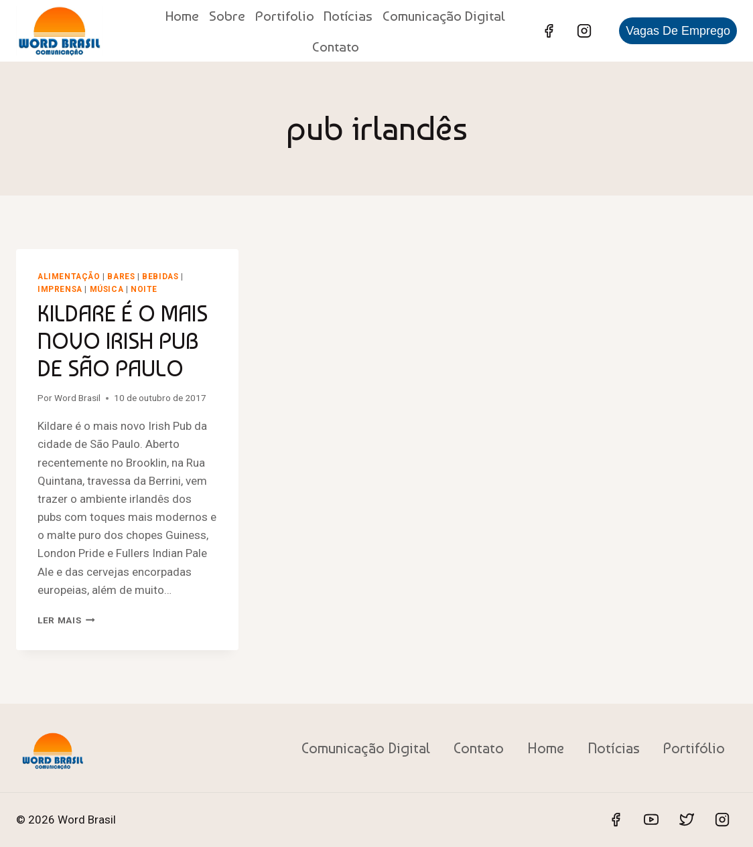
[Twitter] (686, 819)
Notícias (348, 15)
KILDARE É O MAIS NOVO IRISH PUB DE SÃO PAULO (123, 341)
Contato (335, 46)
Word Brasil (77, 397)
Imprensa (60, 289)
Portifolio (284, 15)
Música (107, 289)
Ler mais (66, 620)
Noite (144, 289)
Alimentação (69, 276)
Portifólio (694, 748)
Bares (121, 276)
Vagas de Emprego (678, 30)
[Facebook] (548, 31)
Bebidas (160, 276)
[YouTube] (651, 819)
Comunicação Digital (444, 15)
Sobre (227, 15)
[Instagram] (584, 31)
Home (182, 15)
